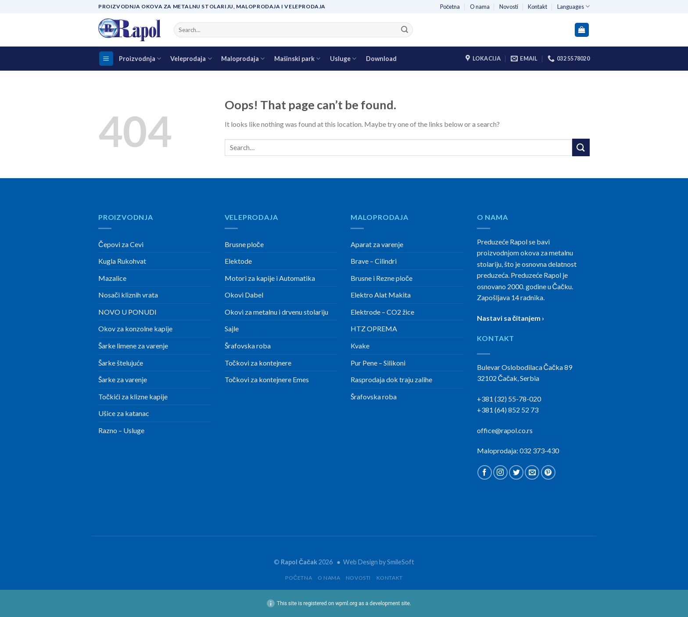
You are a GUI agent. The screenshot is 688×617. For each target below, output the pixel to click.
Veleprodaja (190, 58)
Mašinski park (297, 58)
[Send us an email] (532, 472)
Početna (450, 6)
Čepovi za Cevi (120, 244)
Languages (573, 6)
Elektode (238, 261)
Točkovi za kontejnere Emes (267, 379)
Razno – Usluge (121, 430)
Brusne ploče (244, 244)
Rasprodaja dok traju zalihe (391, 379)
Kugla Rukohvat (122, 261)
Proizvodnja (140, 58)
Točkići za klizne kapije (133, 396)
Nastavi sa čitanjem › (511, 318)
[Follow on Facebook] (484, 472)
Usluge (343, 58)
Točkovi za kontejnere (258, 363)
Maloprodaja (243, 58)
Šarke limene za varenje (133, 345)
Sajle (232, 328)
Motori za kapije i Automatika (270, 278)
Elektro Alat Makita (381, 295)
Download (381, 58)
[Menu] (106, 58)
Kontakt (537, 6)
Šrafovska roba (248, 345)
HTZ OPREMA (374, 328)
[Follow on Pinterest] (548, 472)
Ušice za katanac (123, 413)
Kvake (360, 345)
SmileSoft (400, 562)
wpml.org (346, 603)
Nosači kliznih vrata (128, 295)
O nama (480, 6)
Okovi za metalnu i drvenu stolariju (276, 312)
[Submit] (404, 29)
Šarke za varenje (122, 379)
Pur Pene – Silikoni (378, 363)
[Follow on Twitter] (516, 472)
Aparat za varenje (377, 244)
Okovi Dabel (244, 295)
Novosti (508, 6)
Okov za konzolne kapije (135, 328)
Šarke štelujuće (120, 363)
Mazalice (112, 278)
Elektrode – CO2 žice (382, 312)
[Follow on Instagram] (500, 472)
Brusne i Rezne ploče (381, 278)
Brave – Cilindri (374, 261)
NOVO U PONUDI (127, 312)
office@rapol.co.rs (505, 430)
